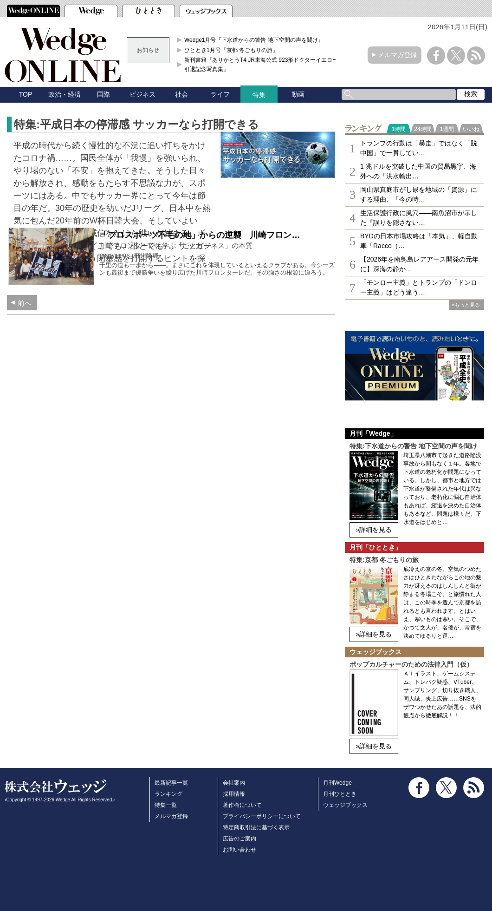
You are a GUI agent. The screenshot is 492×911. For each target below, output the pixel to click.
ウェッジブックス (345, 805)
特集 (258, 94)
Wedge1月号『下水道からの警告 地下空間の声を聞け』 (254, 40)
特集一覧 (166, 805)
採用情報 (234, 794)
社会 (181, 94)
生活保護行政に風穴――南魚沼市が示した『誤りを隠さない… (418, 217)
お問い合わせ (239, 849)
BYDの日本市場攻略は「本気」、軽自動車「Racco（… (419, 240)
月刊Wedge (337, 783)
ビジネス (142, 94)
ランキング (168, 794)
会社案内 (234, 783)
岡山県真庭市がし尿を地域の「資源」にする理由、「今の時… (418, 194)
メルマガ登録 (397, 55)
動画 (297, 94)
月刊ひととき (339, 794)
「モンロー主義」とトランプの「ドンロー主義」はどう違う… (418, 287)
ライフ (220, 94)
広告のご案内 (239, 838)
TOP (25, 94)
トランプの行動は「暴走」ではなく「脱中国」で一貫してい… (418, 148)
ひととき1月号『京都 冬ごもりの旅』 (231, 50)
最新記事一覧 (171, 783)
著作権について (242, 805)
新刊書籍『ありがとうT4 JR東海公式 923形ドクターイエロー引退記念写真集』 (261, 64)
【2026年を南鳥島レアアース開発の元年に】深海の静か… (419, 264)
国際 (103, 94)
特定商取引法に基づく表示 (256, 827)
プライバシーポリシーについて (262, 816)
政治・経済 (64, 94)
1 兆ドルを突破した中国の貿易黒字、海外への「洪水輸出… (418, 171)
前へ (25, 303)
